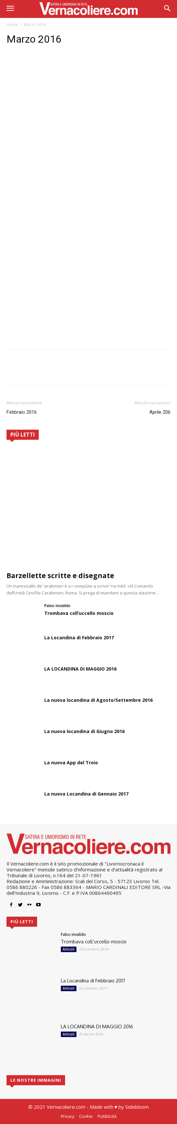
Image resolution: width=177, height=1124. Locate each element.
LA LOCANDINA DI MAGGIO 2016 (80, 669)
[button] (167, 9)
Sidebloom (137, 1106)
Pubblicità (107, 1116)
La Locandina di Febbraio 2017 (79, 637)
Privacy (67, 1116)
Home (12, 24)
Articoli (69, 949)
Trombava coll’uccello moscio (79, 613)
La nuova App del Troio (71, 762)
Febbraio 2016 (22, 412)
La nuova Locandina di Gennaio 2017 (86, 794)
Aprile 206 (159, 412)
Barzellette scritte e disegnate (60, 575)
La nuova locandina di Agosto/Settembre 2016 (98, 700)
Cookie (86, 1116)
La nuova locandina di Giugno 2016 (84, 731)
